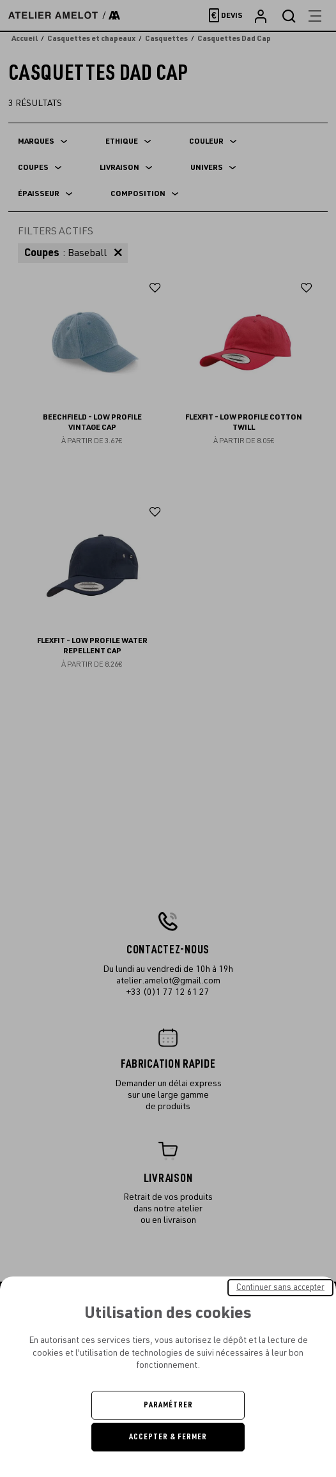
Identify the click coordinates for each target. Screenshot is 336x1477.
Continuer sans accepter (280, 1287)
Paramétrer (168, 1405)
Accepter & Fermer (168, 1437)
